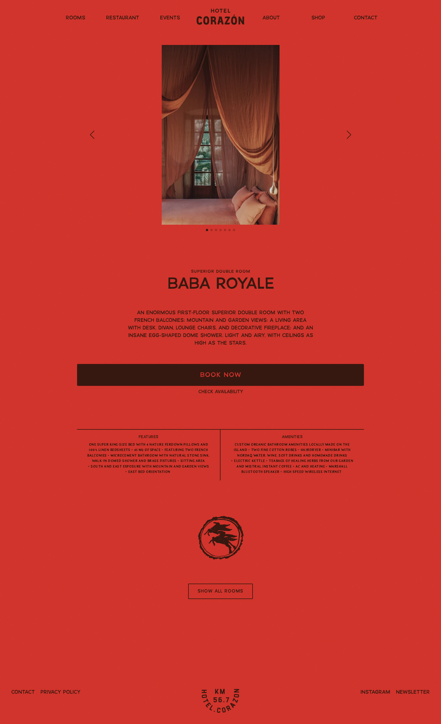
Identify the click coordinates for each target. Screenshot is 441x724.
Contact (365, 18)
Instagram (375, 692)
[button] (92, 135)
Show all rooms (220, 591)
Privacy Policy (60, 692)
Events (170, 18)
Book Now (220, 375)
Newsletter (413, 692)
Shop (318, 18)
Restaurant (122, 18)
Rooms (75, 18)
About (271, 18)
